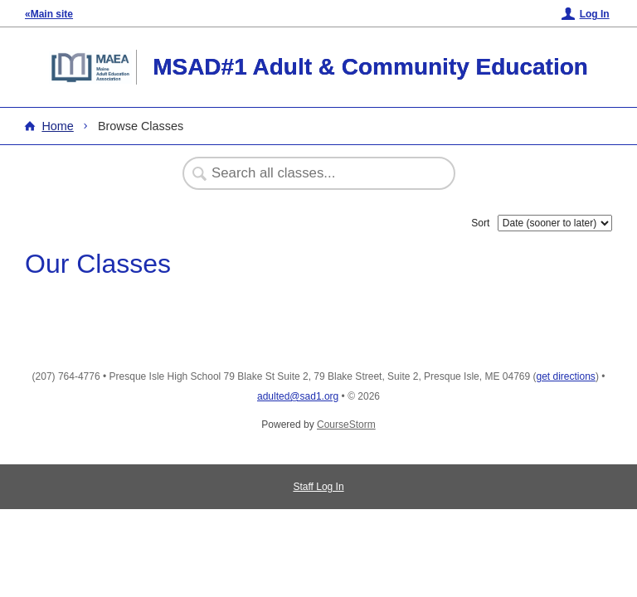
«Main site (49, 14)
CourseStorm (346, 424)
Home (57, 126)
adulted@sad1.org (297, 396)
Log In (595, 14)
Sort (480, 223)
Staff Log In (318, 487)
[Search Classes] (310, 173)
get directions (566, 376)
